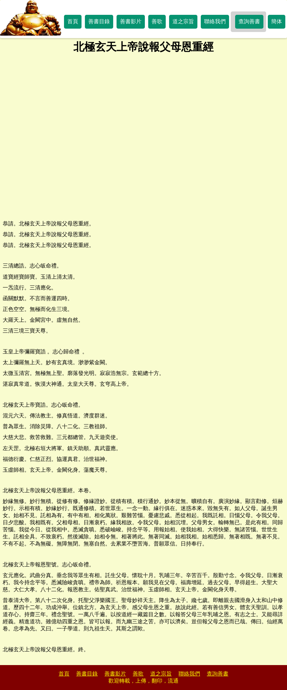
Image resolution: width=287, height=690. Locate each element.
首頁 (72, 21)
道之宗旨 (183, 21)
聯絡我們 (215, 21)
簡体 (276, 21)
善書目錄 (99, 21)
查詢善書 (249, 21)
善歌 (157, 21)
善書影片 (130, 21)
